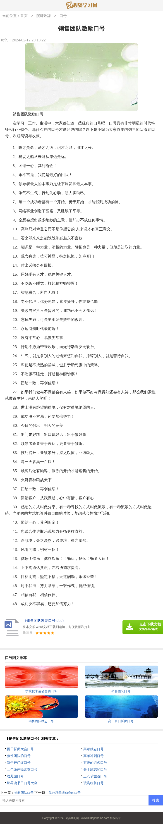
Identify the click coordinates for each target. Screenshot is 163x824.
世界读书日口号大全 (22, 783)
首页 (24, 16)
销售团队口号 (24, 793)
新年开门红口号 (19, 762)
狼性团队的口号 (19, 756)
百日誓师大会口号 (20, 749)
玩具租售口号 (93, 783)
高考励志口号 (93, 749)
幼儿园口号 (15, 776)
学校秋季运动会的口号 (65, 793)
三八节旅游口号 (95, 776)
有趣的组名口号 (95, 762)
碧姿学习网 (72, 818)
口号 (63, 16)
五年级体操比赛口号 (22, 769)
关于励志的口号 (95, 769)
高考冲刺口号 (93, 756)
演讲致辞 (43, 16)
